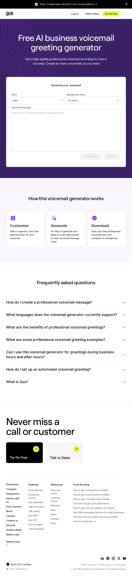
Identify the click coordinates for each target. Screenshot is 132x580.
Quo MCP (33, 515)
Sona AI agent (35, 524)
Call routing (34, 511)
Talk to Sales (92, 13)
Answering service (33, 496)
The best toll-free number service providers (95, 517)
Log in (74, 13)
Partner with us (12, 500)
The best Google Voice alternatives (91, 503)
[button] (126, 14)
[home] (9, 14)
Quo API (32, 520)
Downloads (12, 484)
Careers (10, 515)
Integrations (12, 493)
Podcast (55, 519)
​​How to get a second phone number (91, 494)
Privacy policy (105, 565)
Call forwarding (36, 529)
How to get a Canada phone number (91, 499)
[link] (66, 4)
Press (53, 523)
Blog (53, 510)
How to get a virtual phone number (90, 490)
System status (14, 529)
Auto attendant (35, 502)
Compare (11, 489)
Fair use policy (119, 565)
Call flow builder (36, 506)
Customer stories (55, 499)
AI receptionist (35, 490)
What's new (12, 534)
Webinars (55, 505)
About (9, 511)
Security (10, 525)
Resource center (56, 492)
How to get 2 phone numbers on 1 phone (93, 508)
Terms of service (89, 565)
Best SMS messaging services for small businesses (98, 512)
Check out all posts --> (84, 521)
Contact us (12, 520)
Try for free (111, 13)
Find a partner (14, 506)
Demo (54, 514)
